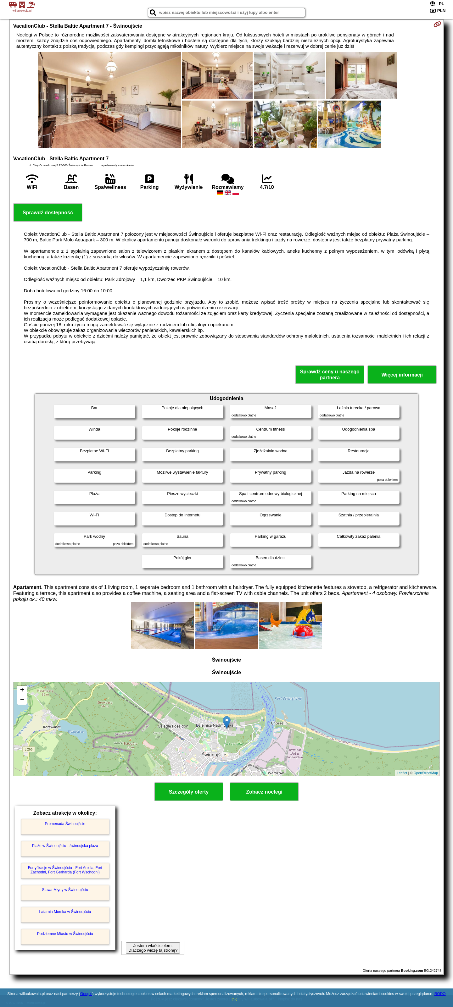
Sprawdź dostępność (48, 212)
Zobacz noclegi (264, 792)
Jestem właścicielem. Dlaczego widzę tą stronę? (152, 948)
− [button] (22, 700)
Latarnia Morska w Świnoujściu (65, 912)
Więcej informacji (401, 374)
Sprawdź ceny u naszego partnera (329, 374)
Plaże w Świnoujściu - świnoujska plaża (65, 846)
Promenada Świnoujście (65, 824)
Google (86, 994)
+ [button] (22, 690)
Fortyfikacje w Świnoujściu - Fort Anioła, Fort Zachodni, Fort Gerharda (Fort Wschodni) (65, 870)
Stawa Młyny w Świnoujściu (65, 890)
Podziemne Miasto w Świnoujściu (65, 934)
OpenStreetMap (426, 773)
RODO (440, 994)
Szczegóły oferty (189, 792)
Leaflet (402, 773)
